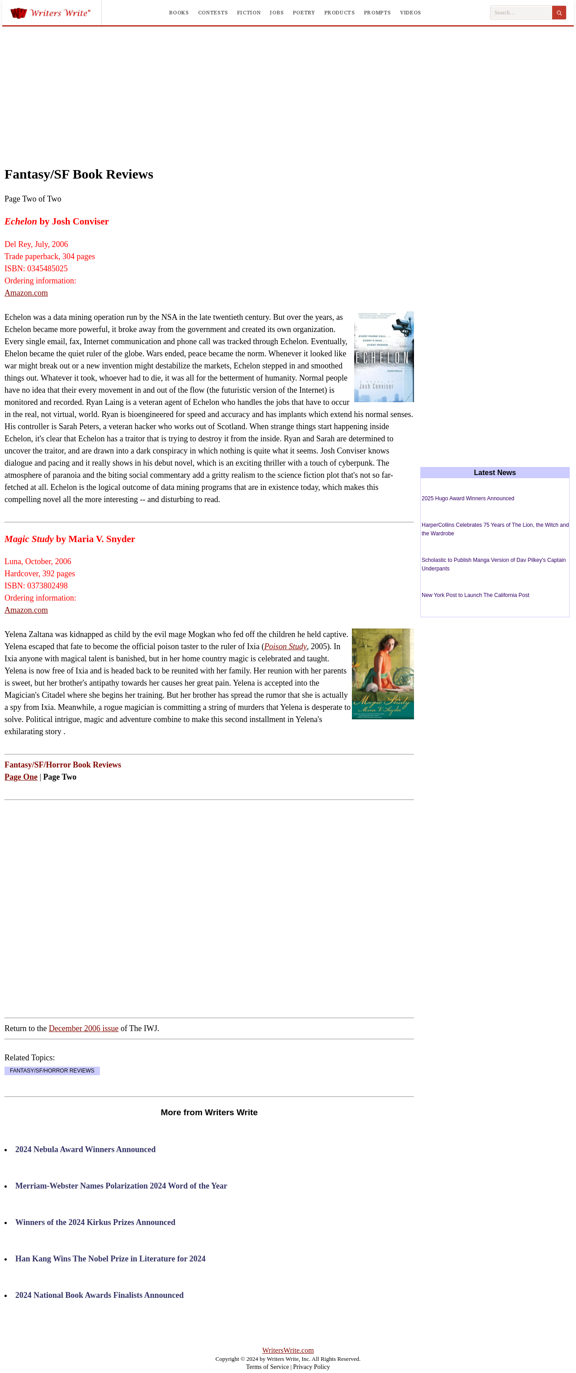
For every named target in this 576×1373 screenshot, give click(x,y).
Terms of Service (267, 1367)
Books (179, 12)
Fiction (249, 12)
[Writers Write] (55, 12)
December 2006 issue (83, 1028)
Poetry (304, 12)
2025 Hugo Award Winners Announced (468, 498)
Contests (213, 12)
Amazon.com (26, 292)
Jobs (277, 12)
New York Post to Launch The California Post (475, 595)
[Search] (559, 12)
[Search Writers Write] (521, 13)
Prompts (377, 12)
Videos (410, 12)
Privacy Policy (311, 1367)
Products (339, 12)
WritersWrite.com (288, 1350)
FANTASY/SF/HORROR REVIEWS (52, 1071)
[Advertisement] (288, 87)
